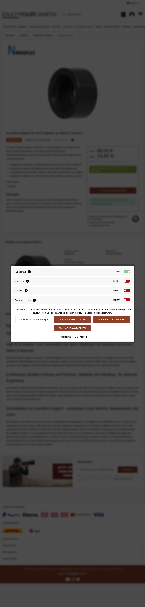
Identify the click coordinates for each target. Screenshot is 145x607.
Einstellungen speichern (111, 319)
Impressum (65, 337)
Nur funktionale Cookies (72, 319)
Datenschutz (79, 337)
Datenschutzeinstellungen (33, 319)
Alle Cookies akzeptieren (72, 328)
